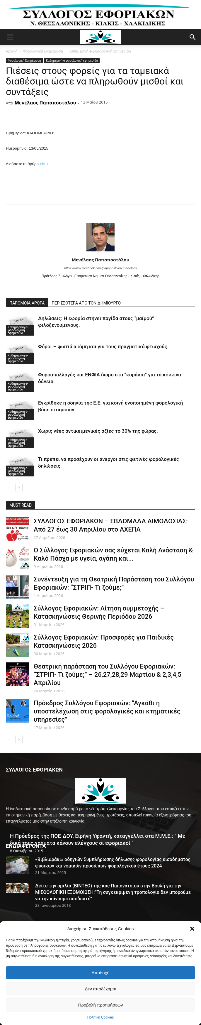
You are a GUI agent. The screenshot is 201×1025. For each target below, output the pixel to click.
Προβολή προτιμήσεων (100, 1004)
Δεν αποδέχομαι (100, 988)
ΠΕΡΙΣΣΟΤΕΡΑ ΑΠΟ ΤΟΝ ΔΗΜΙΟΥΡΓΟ (86, 303)
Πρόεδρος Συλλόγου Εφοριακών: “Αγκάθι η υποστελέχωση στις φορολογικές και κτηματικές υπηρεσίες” (107, 711)
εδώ (44, 163)
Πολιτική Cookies (100, 1017)
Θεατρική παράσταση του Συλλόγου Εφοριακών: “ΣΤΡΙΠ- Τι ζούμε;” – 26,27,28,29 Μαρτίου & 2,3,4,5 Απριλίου (107, 674)
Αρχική (11, 51)
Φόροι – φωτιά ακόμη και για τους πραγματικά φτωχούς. (103, 346)
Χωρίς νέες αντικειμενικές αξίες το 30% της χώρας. (98, 431)
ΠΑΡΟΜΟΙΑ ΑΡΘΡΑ (27, 303)
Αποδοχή (101, 972)
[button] (192, 929)
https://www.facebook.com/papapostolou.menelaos (100, 268)
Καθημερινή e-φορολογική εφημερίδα (100, 51)
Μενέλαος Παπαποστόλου (45, 102)
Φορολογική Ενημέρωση (43, 51)
